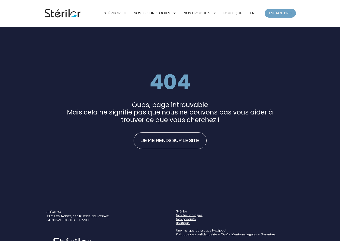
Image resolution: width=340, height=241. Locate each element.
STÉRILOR (115, 13)
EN (252, 13)
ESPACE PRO (280, 13)
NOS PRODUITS (199, 13)
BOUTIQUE (232, 13)
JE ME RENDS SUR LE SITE (170, 134)
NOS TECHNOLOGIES (155, 13)
